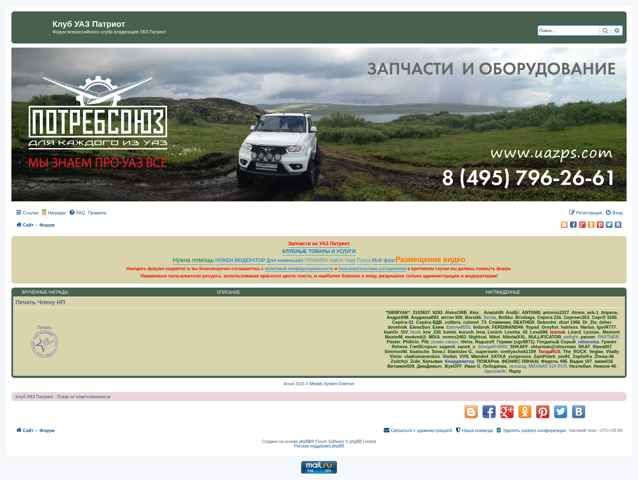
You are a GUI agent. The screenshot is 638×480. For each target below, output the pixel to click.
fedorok (481, 327)
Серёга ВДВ (429, 322)
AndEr (512, 312)
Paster (394, 341)
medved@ (415, 336)
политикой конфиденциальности (299, 268)
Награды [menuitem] (57, 212)
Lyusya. (591, 331)
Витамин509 (400, 366)
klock (416, 331)
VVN (464, 356)
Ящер (515, 371)
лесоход (517, 366)
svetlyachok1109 (517, 351)
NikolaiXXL (514, 336)
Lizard (574, 331)
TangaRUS (549, 351)
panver (588, 336)
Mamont (611, 331)
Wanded (479, 356)
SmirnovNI (396, 351)
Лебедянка (495, 366)
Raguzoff (484, 341)
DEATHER (523, 322)
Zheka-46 (604, 356)
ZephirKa (582, 356)
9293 (437, 312)
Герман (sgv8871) (516, 341)
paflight (571, 336)
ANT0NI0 (531, 312)
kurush (466, 331)
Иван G (472, 366)
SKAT (584, 346)
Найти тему (342, 260)
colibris (453, 322)
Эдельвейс (495, 371)
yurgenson (519, 356)
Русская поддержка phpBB (319, 446)
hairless (569, 327)
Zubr (415, 361)
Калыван (433, 361)
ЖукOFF (453, 366)
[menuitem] (77, 213)
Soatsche (419, 351)
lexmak (557, 331)
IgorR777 (606, 327)
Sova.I (438, 351)
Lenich (494, 331)
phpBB (305, 441)
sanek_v (466, 346)
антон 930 (452, 317)
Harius (587, 327)
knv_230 (432, 331)
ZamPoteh (544, 356)
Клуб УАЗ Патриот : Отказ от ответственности (62, 396)
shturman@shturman (553, 346)
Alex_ (475, 312)
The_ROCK (575, 351)
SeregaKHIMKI (492, 346)
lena (480, 331)
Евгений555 (458, 327)
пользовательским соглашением (372, 268)
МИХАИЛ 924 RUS (548, 366)
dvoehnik (397, 327)
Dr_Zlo (590, 322)
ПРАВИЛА (316, 260)
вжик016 (603, 361)
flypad (532, 327)
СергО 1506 (604, 317)
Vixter (396, 356)
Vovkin (450, 356)
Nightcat (478, 336)
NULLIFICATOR (545, 336)
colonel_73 (474, 322)
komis (450, 331)
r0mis (466, 341)
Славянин (500, 322)
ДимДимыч (429, 366)
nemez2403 (454, 336)
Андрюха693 (425, 317)
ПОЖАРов (488, 361)
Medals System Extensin (332, 384)
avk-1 (593, 312)
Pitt (425, 341)
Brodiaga (525, 317)
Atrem (578, 312)
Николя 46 (605, 366)
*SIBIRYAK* (398, 312)
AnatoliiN (493, 312)
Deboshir (547, 322)
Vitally (612, 351)
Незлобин (580, 366)
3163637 (421, 312)
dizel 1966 (569, 322)
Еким (438, 327)
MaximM (393, 336)
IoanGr (391, 331)
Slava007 (602, 346)
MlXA (434, 336)
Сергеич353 (576, 317)
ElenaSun (420, 327)
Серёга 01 (403, 322)
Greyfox (550, 327)
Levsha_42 (516, 331)
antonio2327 (556, 312)
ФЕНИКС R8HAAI (520, 361)
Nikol (494, 336)
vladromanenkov (422, 356)
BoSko (505, 317)
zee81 (564, 356)
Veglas (596, 351)
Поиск (364, 260)
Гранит (608, 341)
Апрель (609, 312)
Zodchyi (399, 361)
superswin (487, 351)
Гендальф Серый (556, 341)
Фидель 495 (554, 361)
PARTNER (608, 336)
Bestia (490, 317)
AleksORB (456, 312)
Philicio (411, 341)
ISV (404, 331)
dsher (605, 322)
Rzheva (400, 346)
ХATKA (498, 356)
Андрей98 (397, 317)
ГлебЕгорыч (423, 346)
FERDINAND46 (507, 327)
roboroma (588, 341)
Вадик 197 (581, 361)
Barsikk (473, 317)
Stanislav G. (460, 351)
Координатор (459, 361)
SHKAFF (519, 346)
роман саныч (444, 341)
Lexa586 (538, 331)
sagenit (447, 346)
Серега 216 (549, 317)
